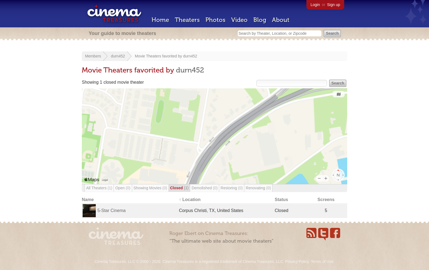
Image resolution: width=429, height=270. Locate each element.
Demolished (205, 188)
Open (122, 188)
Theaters (187, 20)
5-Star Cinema (111, 210)
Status (281, 199)
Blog (259, 20)
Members (93, 56)
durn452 (118, 56)
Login (315, 4)
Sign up (333, 4)
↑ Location (190, 199)
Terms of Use (322, 261)
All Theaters (99, 188)
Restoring (232, 188)
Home (160, 20)
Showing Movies (150, 188)
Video (239, 20)
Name (88, 199)
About (280, 20)
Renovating (258, 188)
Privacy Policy (297, 261)
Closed (179, 188)
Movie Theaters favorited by (159, 56)
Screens (325, 199)
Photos (215, 20)
